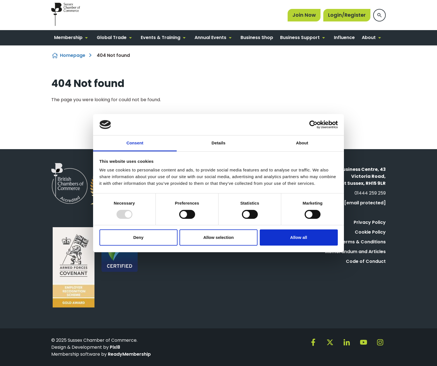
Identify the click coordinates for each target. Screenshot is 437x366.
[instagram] (380, 342)
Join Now (304, 14)
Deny (138, 237)
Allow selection (218, 237)
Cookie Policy (370, 232)
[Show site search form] (379, 15)
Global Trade (112, 37)
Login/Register (347, 14)
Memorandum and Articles (355, 251)
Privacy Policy (370, 222)
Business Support (300, 37)
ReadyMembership (129, 354)
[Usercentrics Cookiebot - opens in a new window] (313, 124)
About (369, 37)
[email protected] (365, 203)
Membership (68, 37)
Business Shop (257, 37)
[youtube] (363, 342)
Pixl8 (115, 347)
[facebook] (313, 342)
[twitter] (330, 342)
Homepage (72, 55)
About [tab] (302, 142)
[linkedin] (346, 342)
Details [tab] (218, 142)
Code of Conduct (366, 261)
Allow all (298, 237)
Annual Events (210, 37)
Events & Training (160, 37)
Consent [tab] (135, 142)
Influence (344, 37)
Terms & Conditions (363, 242)
